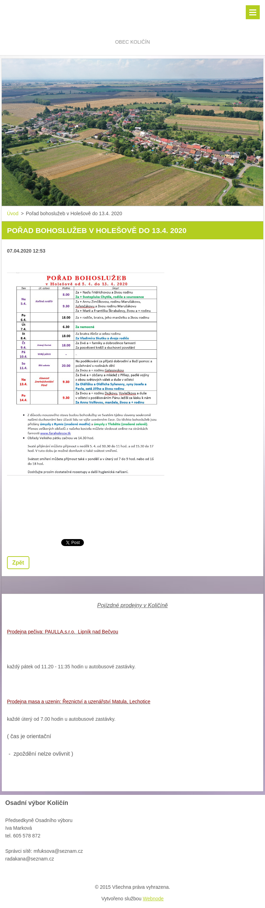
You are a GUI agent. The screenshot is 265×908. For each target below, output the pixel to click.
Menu (253, 12)
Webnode (153, 898)
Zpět (18, 563)
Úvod (13, 213)
